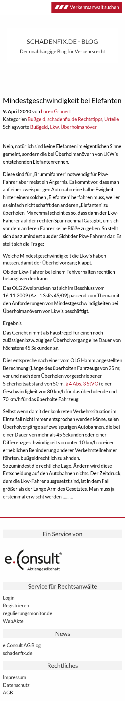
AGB (8, 692)
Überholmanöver (79, 127)
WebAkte (13, 621)
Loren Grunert (56, 111)
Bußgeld (36, 119)
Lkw (54, 127)
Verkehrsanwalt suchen (87, 7)
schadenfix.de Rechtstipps (74, 119)
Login (8, 597)
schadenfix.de (17, 653)
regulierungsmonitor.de (27, 613)
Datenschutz (16, 685)
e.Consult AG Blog (22, 645)
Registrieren (16, 605)
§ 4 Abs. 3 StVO (82, 384)
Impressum (14, 677)
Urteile (111, 119)
